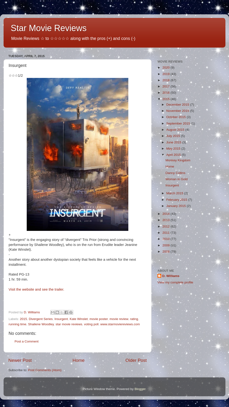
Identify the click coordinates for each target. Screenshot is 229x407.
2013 (166, 220)
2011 (166, 232)
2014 (166, 214)
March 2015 (175, 193)
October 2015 (176, 117)
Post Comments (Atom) (45, 370)
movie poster (98, 319)
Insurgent (61, 319)
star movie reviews (69, 324)
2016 (166, 92)
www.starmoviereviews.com (120, 324)
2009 (166, 245)
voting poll (91, 324)
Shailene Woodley (41, 324)
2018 (166, 80)
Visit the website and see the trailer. (36, 289)
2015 (23, 319)
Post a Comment (27, 341)
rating (134, 319)
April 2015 (174, 155)
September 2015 (178, 123)
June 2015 (174, 142)
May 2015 (173, 148)
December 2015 (178, 104)
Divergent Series (41, 319)
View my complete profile (175, 282)
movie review (118, 319)
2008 (166, 251)
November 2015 (178, 111)
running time (17, 324)
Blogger (140, 389)
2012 (166, 226)
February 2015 (177, 199)
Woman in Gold (177, 179)
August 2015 (175, 129)
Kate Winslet (79, 319)
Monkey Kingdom (178, 160)
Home (78, 360)
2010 (166, 239)
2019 (166, 74)
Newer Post (20, 360)
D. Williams (170, 276)
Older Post (136, 360)
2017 (166, 86)
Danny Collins (175, 173)
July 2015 (173, 136)
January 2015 (176, 206)
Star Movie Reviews (49, 28)
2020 (166, 67)
